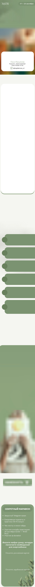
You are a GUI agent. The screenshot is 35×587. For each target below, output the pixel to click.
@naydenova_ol (18, 68)
